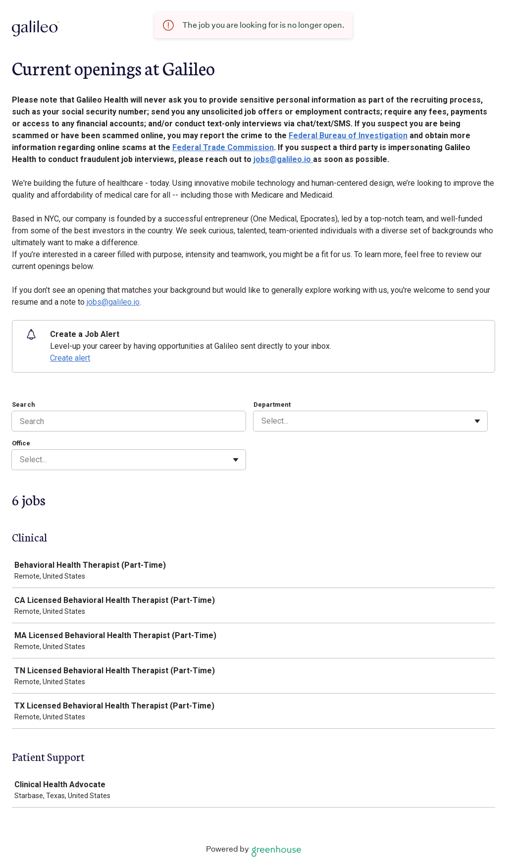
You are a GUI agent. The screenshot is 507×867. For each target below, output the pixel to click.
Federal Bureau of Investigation (348, 135)
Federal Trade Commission (223, 147)
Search (23, 404)
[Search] (129, 421)
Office (21, 443)
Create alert (70, 358)
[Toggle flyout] (477, 421)
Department (272, 404)
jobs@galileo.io (283, 159)
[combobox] (262, 421)
